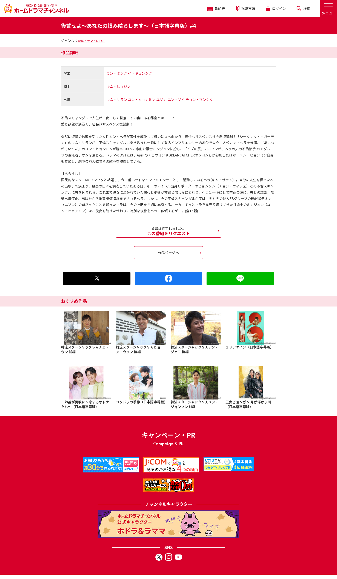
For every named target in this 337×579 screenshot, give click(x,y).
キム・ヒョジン (118, 86)
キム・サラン (116, 99)
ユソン (161, 99)
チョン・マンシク (199, 99)
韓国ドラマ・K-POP (91, 41)
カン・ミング (116, 73)
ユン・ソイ (176, 99)
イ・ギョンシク (140, 73)
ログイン (276, 8)
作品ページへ (168, 252)
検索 (303, 8)
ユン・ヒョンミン (141, 99)
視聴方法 (245, 8)
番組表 (216, 8)
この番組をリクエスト (168, 231)
